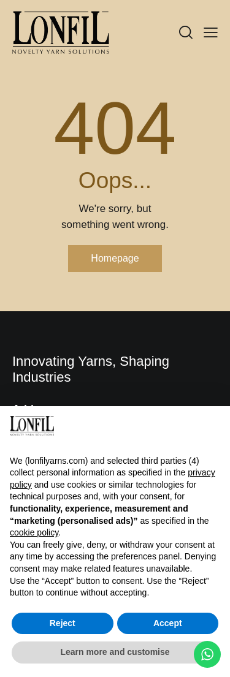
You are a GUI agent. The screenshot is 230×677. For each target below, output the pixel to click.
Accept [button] (167, 623)
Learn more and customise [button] (114, 652)
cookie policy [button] (34, 532)
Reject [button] (62, 623)
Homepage (115, 258)
